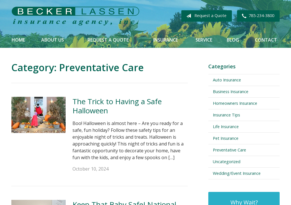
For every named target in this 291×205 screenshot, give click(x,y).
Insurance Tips (226, 115)
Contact (266, 40)
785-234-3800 (257, 16)
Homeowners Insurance (235, 103)
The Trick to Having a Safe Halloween (117, 106)
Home (18, 40)
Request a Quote (205, 16)
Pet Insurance (225, 138)
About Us (52, 40)
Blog (233, 40)
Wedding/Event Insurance (237, 173)
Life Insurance (226, 126)
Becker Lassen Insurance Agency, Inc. (75, 16)
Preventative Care (229, 150)
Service (204, 40)
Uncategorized (226, 161)
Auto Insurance (227, 80)
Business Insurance (230, 91)
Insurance (165, 40)
